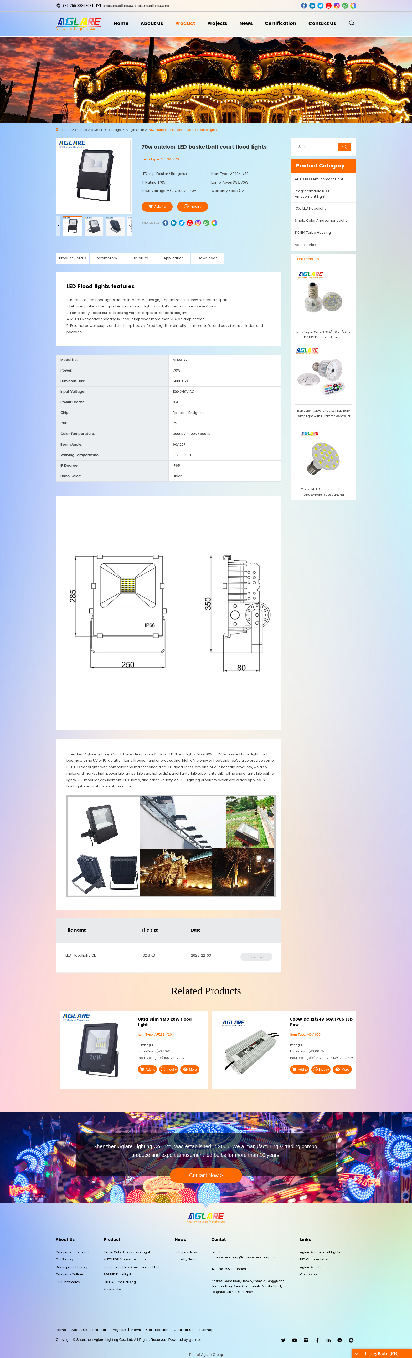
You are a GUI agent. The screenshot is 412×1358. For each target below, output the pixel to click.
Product (184, 24)
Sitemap (206, 1329)
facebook (304, 6)
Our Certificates (68, 1282)
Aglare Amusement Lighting (321, 1252)
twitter (320, 6)
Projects (217, 24)
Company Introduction (73, 1252)
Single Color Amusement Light (321, 220)
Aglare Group (212, 1354)
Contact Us (324, 24)
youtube (329, 6)
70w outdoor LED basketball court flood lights (182, 130)
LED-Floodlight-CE (80, 955)
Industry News (185, 1259)
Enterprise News (186, 1252)
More (186, 1069)
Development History (71, 1267)
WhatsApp (339, 1340)
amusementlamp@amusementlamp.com (136, 5)
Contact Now (206, 1175)
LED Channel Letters (315, 1259)
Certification (282, 24)
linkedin (312, 6)
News (246, 24)
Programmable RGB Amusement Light (312, 194)
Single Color (135, 130)
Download (256, 957)
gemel (195, 1339)
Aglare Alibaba (311, 1267)
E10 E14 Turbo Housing (313, 232)
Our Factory (64, 1259)
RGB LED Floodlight (106, 130)
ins (337, 6)
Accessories (305, 244)
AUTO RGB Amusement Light (319, 178)
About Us (150, 24)
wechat (353, 6)
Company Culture (69, 1274)
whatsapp (345, 6)
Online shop (309, 1274)
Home (118, 24)
